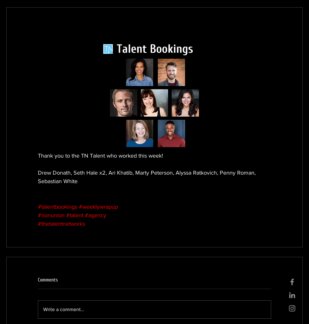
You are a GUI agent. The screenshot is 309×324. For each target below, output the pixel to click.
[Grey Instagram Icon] (292, 308)
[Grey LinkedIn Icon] (292, 295)
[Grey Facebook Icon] (292, 282)
